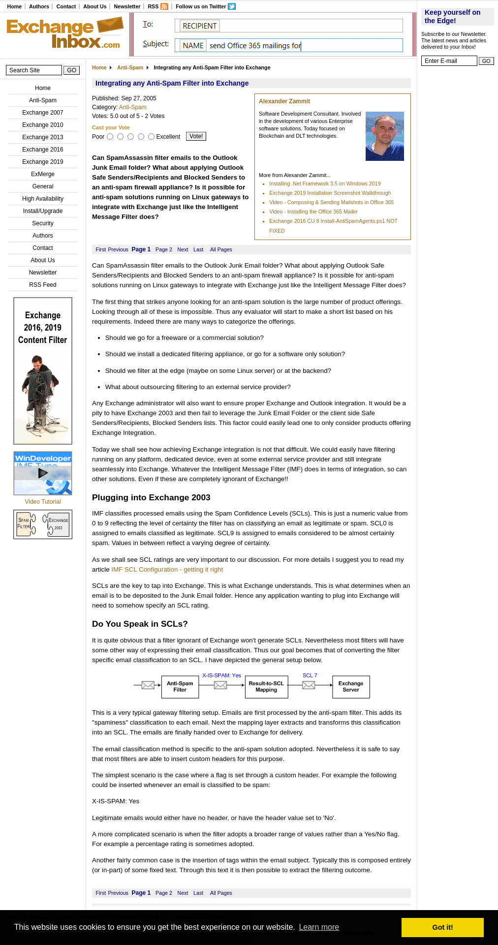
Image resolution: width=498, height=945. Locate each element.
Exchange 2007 (42, 112)
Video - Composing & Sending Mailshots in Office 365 (331, 202)
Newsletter (127, 6)
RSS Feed (42, 284)
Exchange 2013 (42, 137)
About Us (94, 6)
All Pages (221, 249)
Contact (66, 6)
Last (198, 249)
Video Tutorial (43, 501)
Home (14, 6)
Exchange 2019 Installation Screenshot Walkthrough (330, 193)
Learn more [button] (319, 927)
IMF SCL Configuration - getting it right (167, 569)
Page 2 (164, 249)
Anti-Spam (43, 100)
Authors (39, 6)
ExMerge (43, 174)
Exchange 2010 (42, 125)
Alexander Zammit (284, 101)
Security (42, 223)
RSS (153, 6)
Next (183, 249)
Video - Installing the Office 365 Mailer (313, 211)
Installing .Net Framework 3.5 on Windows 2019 (324, 183)
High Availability (42, 198)
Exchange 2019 (42, 161)
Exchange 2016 (42, 149)
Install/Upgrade (43, 211)
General (43, 186)
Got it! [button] (443, 927)
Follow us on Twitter (201, 6)
